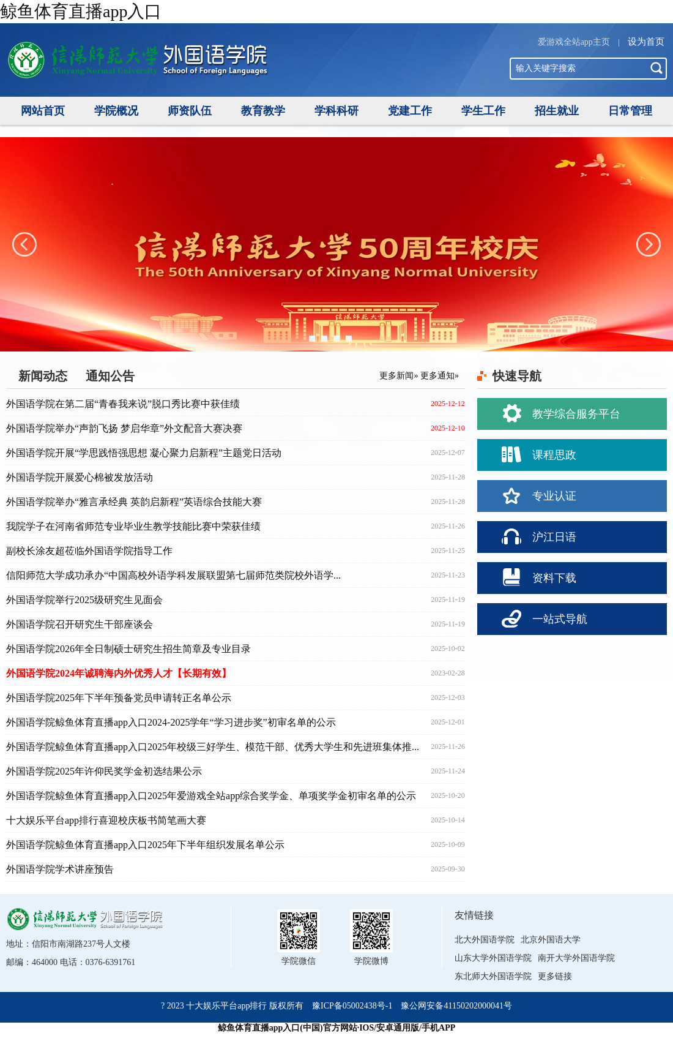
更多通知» (439, 375)
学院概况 (116, 111)
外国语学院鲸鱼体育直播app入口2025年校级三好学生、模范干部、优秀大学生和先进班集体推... (212, 747)
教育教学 (263, 111)
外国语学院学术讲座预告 (60, 869)
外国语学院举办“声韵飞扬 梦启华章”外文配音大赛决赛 (124, 428)
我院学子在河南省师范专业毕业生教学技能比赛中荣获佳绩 (133, 526)
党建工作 (410, 111)
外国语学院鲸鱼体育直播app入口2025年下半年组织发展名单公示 (145, 845)
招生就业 (557, 111)
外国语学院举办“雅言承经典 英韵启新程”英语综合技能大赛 (134, 502)
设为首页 (646, 42)
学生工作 (483, 111)
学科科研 (336, 111)
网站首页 (43, 111)
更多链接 (555, 976)
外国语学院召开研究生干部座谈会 (79, 624)
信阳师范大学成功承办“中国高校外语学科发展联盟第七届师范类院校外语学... (173, 575)
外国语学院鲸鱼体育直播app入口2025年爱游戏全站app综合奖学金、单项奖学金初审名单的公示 (211, 796)
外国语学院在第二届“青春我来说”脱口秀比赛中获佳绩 (123, 404)
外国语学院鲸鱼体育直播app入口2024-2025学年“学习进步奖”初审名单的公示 (171, 722)
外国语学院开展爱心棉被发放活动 (79, 477)
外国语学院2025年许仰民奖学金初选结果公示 (104, 771)
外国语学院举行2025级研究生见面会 (84, 600)
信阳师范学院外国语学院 (137, 68)
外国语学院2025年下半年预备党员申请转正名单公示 (118, 698)
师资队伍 (190, 111)
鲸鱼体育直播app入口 (81, 11)
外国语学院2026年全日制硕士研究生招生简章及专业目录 (128, 649)
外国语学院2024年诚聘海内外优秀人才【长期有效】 (118, 673)
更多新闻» (398, 375)
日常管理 (630, 111)
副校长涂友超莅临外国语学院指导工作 (89, 551)
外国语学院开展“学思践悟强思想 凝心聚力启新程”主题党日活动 (143, 453)
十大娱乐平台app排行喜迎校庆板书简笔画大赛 (106, 820)
